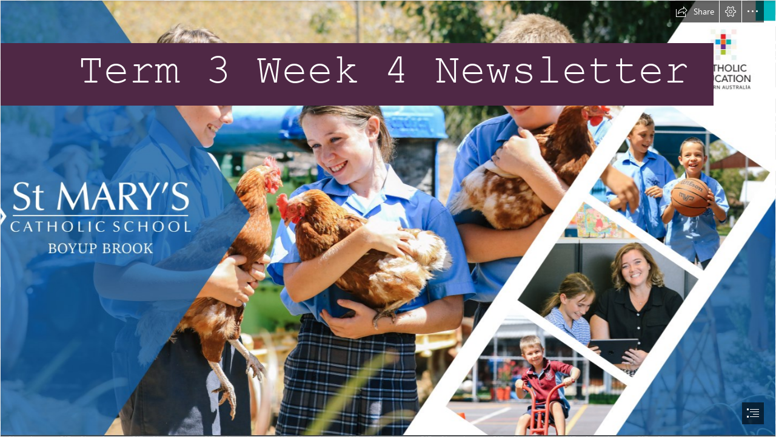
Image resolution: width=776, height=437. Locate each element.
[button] (695, 11)
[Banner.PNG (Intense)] (388, 218)
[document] (388, 218)
